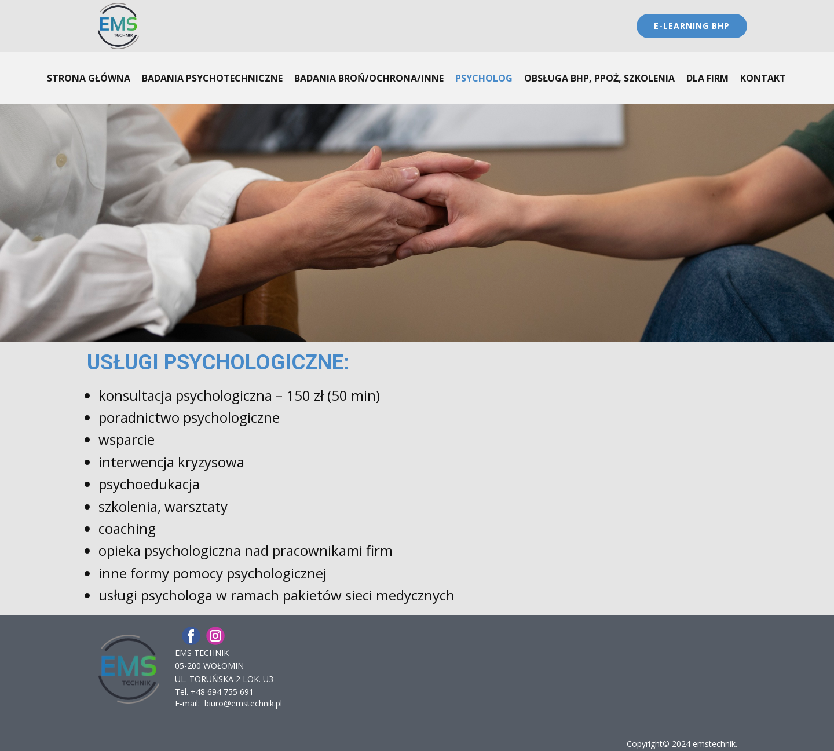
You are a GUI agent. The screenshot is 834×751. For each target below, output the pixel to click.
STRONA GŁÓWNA (88, 78)
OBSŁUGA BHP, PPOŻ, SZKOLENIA (599, 78)
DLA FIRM (707, 78)
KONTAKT (763, 78)
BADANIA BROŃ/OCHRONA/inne (369, 78)
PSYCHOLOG (484, 78)
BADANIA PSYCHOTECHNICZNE (212, 78)
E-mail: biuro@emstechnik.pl (228, 703)
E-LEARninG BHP (692, 25)
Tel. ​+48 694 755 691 (214, 691)
